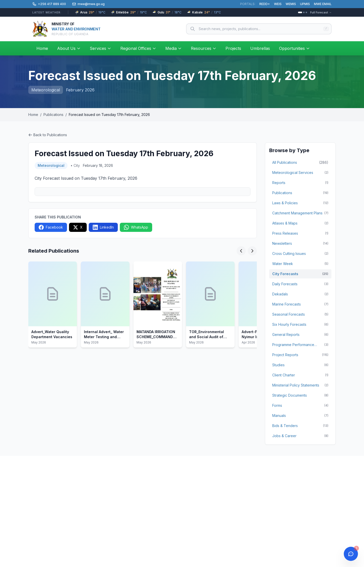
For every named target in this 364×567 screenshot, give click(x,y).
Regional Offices (138, 48)
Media (173, 48)
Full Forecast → (321, 12)
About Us (69, 48)
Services (100, 48)
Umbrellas (260, 48)
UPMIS (305, 4)
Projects (233, 48)
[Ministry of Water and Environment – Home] (66, 29)
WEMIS (291, 4)
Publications (53, 114)
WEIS (278, 4)
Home (42, 48)
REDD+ (264, 4)
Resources (203, 48)
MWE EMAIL (323, 4)
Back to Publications (47, 135)
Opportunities (294, 48)
